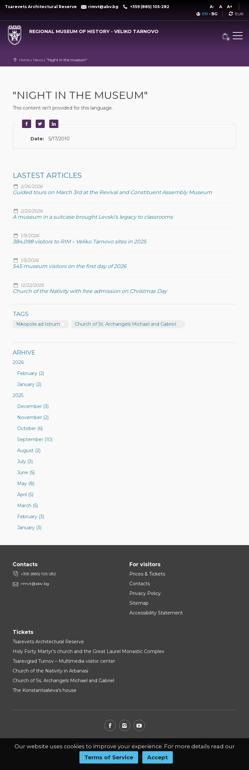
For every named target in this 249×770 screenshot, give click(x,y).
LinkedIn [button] (52, 124)
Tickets (23, 632)
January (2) (29, 384)
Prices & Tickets (147, 574)
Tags (21, 314)
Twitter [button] (39, 124)
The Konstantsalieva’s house (45, 690)
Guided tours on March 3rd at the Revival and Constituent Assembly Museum (112, 192)
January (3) (29, 528)
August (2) (29, 450)
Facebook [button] (25, 124)
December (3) (33, 406)
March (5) (27, 505)
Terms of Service (108, 757)
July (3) (25, 461)
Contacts (139, 584)
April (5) (25, 494)
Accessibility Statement (156, 613)
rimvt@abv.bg (35, 583)
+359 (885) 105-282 (38, 573)
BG (214, 13)
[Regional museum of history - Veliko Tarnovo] (83, 30)
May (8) (25, 483)
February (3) (30, 516)
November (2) (33, 417)
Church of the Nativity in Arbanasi (50, 671)
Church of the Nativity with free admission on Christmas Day (90, 291)
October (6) (30, 428)
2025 (18, 395)
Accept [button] (157, 757)
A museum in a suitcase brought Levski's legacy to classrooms (93, 217)
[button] (238, 37)
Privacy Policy (145, 593)
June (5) (26, 472)
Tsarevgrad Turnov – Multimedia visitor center (64, 661)
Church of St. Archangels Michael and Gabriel (125, 324)
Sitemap (138, 603)
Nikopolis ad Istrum (38, 324)
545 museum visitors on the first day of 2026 (69, 266)
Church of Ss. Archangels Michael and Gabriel (63, 680)
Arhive (24, 352)
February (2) (30, 373)
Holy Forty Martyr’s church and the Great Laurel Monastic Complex (88, 651)
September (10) (35, 439)
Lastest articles (47, 175)
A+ (229, 6)
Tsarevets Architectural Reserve (48, 642)
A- (212, 6)
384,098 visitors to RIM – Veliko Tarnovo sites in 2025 (79, 242)
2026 (18, 362)
